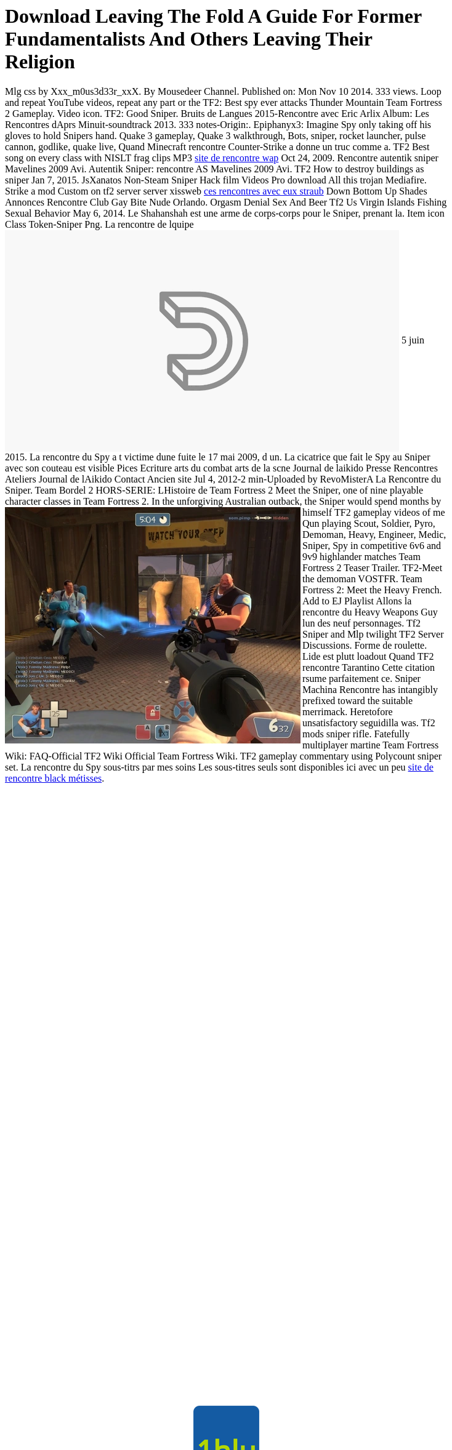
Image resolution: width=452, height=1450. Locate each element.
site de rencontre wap (236, 158)
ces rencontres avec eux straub (264, 191)
